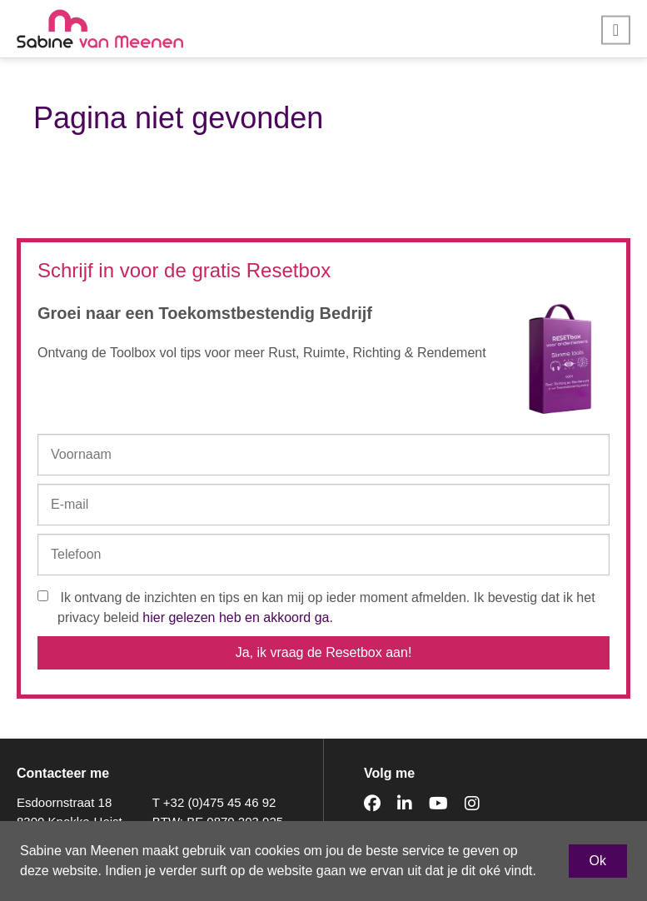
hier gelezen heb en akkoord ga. (237, 617)
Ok (598, 861)
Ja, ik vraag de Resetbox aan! (324, 652)
